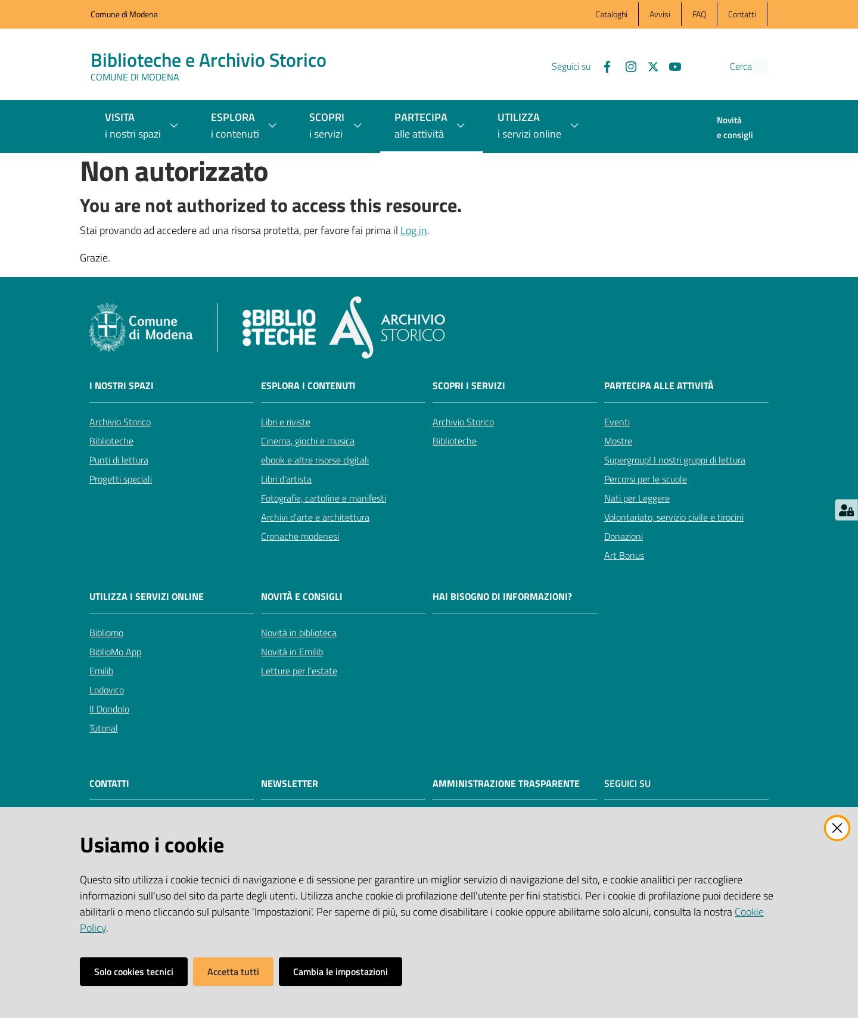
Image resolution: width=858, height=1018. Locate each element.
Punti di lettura (118, 460)
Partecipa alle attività (659, 386)
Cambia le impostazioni (340, 971)
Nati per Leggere (637, 498)
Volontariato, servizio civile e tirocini (674, 517)
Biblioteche (111, 441)
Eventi (617, 422)
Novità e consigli (302, 596)
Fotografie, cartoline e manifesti (323, 498)
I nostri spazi (121, 386)
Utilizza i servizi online (146, 596)
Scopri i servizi (469, 386)
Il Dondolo (109, 709)
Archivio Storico (120, 422)
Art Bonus (624, 555)
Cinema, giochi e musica (308, 441)
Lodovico (106, 690)
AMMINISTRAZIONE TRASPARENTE (506, 783)
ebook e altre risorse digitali (315, 460)
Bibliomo (106, 632)
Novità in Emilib (292, 652)
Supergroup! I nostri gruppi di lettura (674, 460)
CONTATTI (109, 783)
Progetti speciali (120, 479)
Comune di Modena (124, 14)
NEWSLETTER (289, 783)
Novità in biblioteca (299, 632)
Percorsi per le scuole (645, 479)
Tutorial (103, 728)
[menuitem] (734, 128)
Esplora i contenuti (308, 386)
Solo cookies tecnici (133, 971)
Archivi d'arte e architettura (315, 517)
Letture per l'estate (299, 671)
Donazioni (623, 536)
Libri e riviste (285, 422)
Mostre (618, 441)
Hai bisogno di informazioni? (502, 596)
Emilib (101, 671)
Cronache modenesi (300, 536)
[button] (753, 66)
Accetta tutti (233, 971)
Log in (413, 230)
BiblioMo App (115, 652)
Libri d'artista (286, 479)
